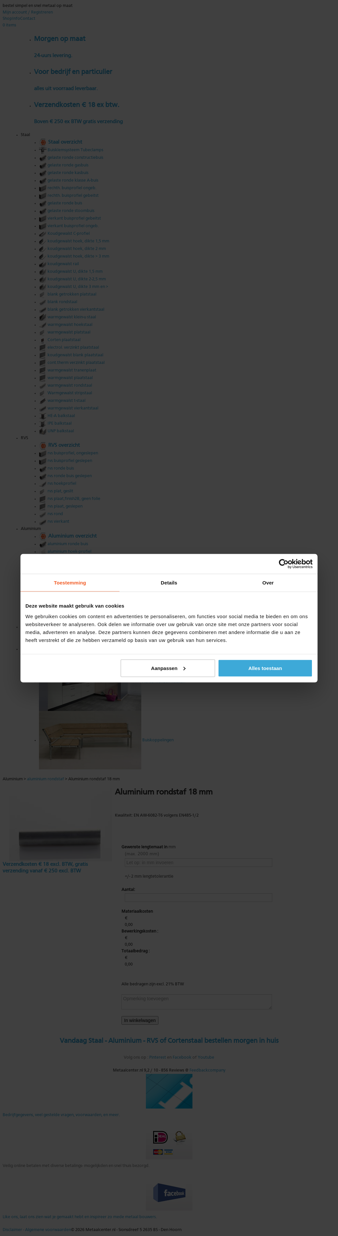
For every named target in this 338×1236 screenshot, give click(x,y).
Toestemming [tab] (70, 582)
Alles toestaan (265, 668)
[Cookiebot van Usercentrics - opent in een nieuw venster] (284, 564)
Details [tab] (169, 582)
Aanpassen (168, 668)
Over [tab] (268, 582)
